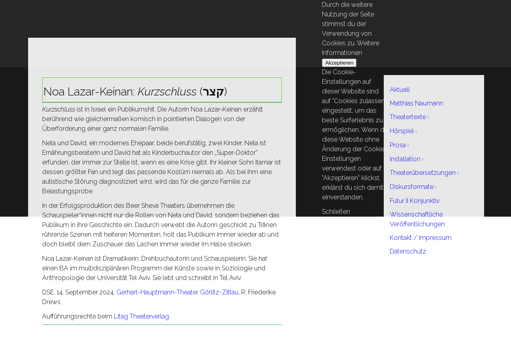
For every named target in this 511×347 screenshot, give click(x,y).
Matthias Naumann (416, 103)
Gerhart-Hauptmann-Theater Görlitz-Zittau (177, 292)
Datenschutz (408, 251)
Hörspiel (402, 131)
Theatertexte (408, 117)
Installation (405, 159)
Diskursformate (412, 187)
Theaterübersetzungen (423, 173)
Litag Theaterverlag (141, 316)
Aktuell (400, 89)
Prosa (398, 145)
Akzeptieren (339, 63)
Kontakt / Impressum (421, 237)
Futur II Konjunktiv (415, 201)
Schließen (336, 211)
